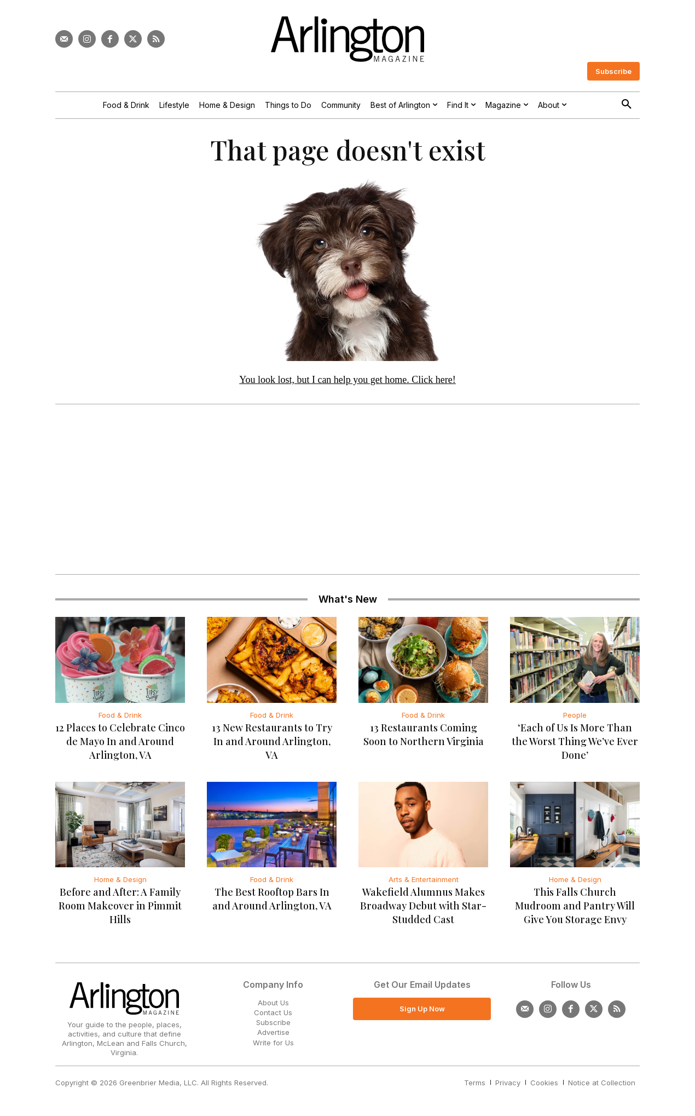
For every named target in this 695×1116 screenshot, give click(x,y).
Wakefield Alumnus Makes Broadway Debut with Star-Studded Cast (423, 905)
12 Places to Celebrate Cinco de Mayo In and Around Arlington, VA (120, 741)
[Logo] (347, 39)
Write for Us (273, 1042)
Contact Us (273, 1012)
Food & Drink (120, 715)
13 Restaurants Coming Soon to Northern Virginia (423, 734)
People (575, 715)
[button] (626, 104)
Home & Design (120, 879)
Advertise (273, 1032)
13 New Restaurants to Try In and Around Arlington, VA (272, 741)
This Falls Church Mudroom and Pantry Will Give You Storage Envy (575, 905)
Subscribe (273, 1022)
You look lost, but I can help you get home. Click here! (347, 379)
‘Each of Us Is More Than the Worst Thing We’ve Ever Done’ (575, 741)
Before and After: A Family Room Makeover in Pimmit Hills (120, 905)
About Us (273, 1002)
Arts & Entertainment (424, 879)
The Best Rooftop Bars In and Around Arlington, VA (272, 898)
